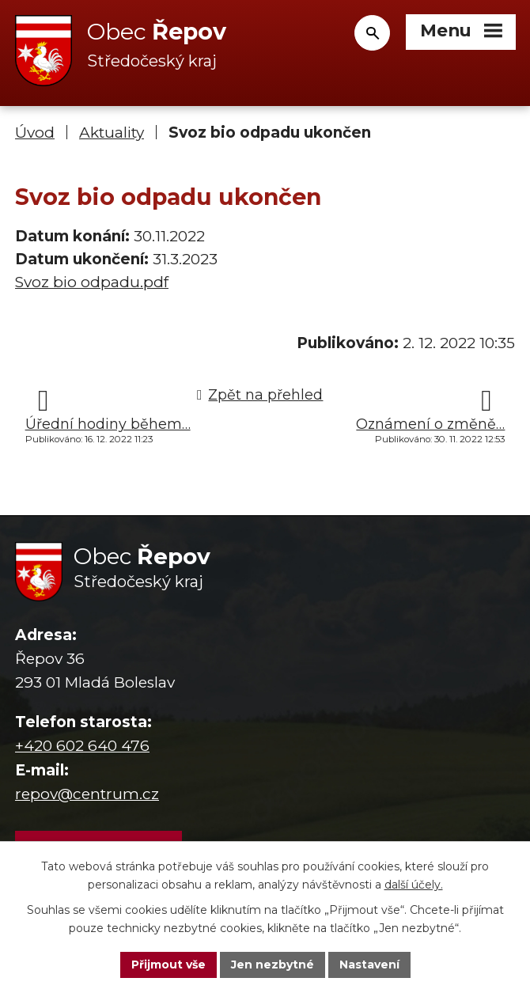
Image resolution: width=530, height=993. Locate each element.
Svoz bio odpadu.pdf (91, 282)
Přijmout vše (168, 964)
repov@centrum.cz (87, 794)
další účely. (413, 884)
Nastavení (369, 964)
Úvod (35, 132)
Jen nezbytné (272, 964)
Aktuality (111, 132)
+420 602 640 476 (82, 746)
